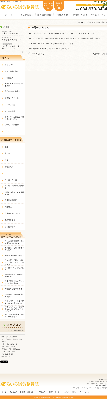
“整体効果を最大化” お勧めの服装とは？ (14, 316)
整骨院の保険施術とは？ (14, 255)
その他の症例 (10, 227)
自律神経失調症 (11, 200)
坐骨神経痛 (9, 167)
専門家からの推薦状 (12, 91)
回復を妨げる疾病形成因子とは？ (14, 296)
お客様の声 (62, 17)
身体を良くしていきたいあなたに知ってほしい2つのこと (14, 309)
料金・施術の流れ (45, 17)
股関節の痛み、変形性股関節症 (14, 193)
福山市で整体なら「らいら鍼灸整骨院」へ (53, 397)
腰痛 (6, 147)
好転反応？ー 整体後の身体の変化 (14, 276)
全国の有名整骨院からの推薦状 (14, 85)
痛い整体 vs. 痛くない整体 (14, 269)
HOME (80, 22)
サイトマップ (84, 392)
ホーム (9, 17)
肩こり (7, 153)
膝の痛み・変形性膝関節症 (14, 187)
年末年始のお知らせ (10, 33)
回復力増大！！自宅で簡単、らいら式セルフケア (14, 302)
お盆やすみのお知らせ (11, 40)
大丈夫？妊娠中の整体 (13, 289)
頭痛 (6, 160)
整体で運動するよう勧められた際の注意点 (14, 282)
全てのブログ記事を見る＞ (16, 330)
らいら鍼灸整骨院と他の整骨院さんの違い (14, 242)
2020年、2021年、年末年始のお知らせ (12, 47)
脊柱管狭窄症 (10, 220)
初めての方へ (27, 17)
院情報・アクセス (80, 17)
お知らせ (90, 22)
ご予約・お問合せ (98, 17)
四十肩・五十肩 (11, 180)
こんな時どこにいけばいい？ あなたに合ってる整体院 (14, 262)
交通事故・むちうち (12, 213)
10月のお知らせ (98, 54)
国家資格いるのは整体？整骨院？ (14, 249)
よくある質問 (10, 111)
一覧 (21, 52)
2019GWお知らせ (37, 54)
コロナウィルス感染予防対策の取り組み (14, 118)
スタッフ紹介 (10, 105)
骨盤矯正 (8, 207)
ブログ (7, 131)
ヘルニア (8, 173)
